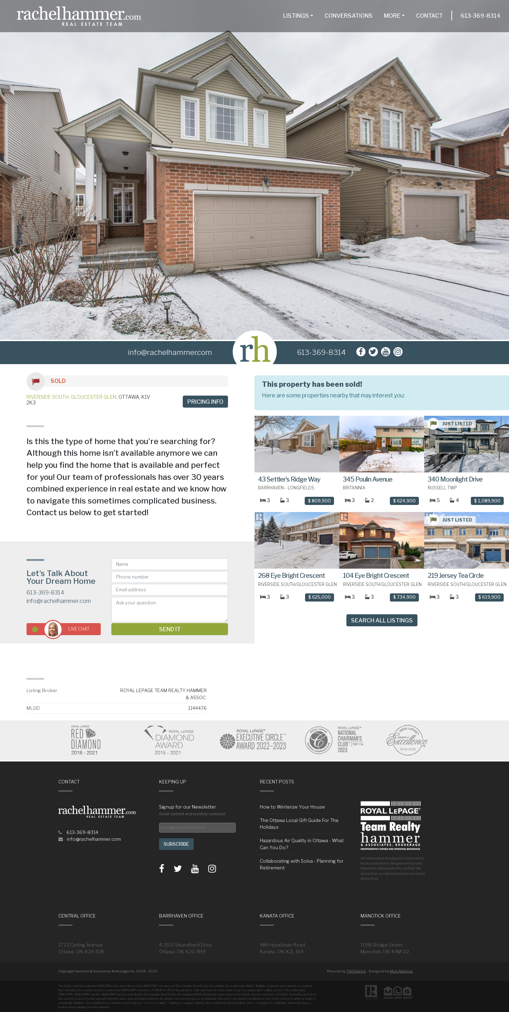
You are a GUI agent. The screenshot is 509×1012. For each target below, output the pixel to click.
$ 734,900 (404, 597)
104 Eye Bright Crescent (376, 575)
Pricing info (205, 401)
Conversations (348, 15)
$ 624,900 (404, 501)
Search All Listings (382, 620)
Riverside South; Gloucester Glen (71, 397)
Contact (429, 15)
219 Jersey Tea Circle (456, 575)
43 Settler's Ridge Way (289, 479)
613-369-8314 (481, 15)
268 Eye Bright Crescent (291, 575)
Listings (296, 15)
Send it (170, 629)
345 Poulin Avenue (367, 479)
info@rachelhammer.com (59, 601)
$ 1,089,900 (487, 501)
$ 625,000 (319, 597)
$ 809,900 (319, 501)
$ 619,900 (489, 597)
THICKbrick (356, 971)
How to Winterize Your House (292, 807)
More (392, 15)
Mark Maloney (401, 971)
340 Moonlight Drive (455, 479)
